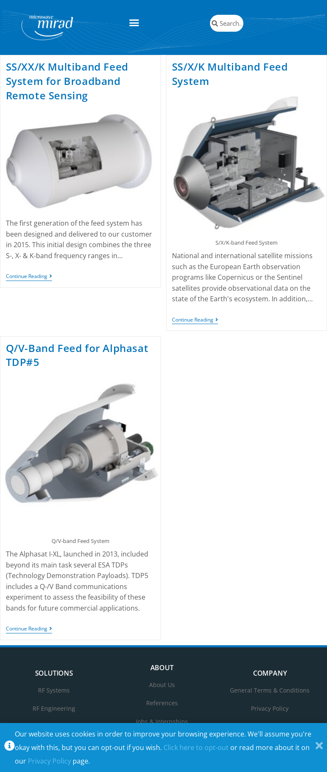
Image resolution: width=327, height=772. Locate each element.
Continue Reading (29, 276)
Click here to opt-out (196, 747)
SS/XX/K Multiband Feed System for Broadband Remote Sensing (67, 81)
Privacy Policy (49, 761)
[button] (134, 23)
